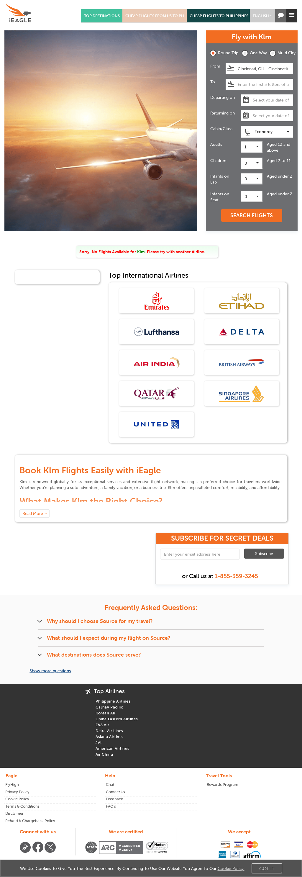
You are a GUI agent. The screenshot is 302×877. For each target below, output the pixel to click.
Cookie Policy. (231, 868)
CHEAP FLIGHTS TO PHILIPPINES (219, 15)
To (212, 81)
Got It (267, 868)
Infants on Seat (219, 196)
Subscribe (264, 553)
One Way (253, 53)
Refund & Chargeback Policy (30, 820)
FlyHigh (12, 784)
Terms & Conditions (22, 806)
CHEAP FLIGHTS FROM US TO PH (154, 15)
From (215, 66)
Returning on (222, 113)
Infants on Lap (219, 179)
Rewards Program (222, 784)
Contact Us (115, 791)
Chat (110, 784)
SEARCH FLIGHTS (251, 215)
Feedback (114, 798)
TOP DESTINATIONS (102, 15)
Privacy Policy (17, 791)
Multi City (281, 53)
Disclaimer (14, 813)
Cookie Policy (17, 798)
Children (218, 160)
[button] (262, 15)
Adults (216, 144)
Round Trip (222, 53)
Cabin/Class (221, 128)
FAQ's (111, 806)
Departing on (222, 97)
